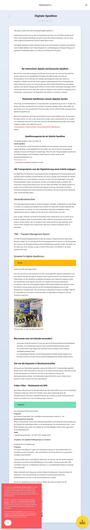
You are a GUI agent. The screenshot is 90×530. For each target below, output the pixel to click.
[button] (86, 5)
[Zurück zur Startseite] (45, 5)
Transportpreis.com (20, 160)
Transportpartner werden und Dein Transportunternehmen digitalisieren (37, 127)
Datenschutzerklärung (32, 517)
